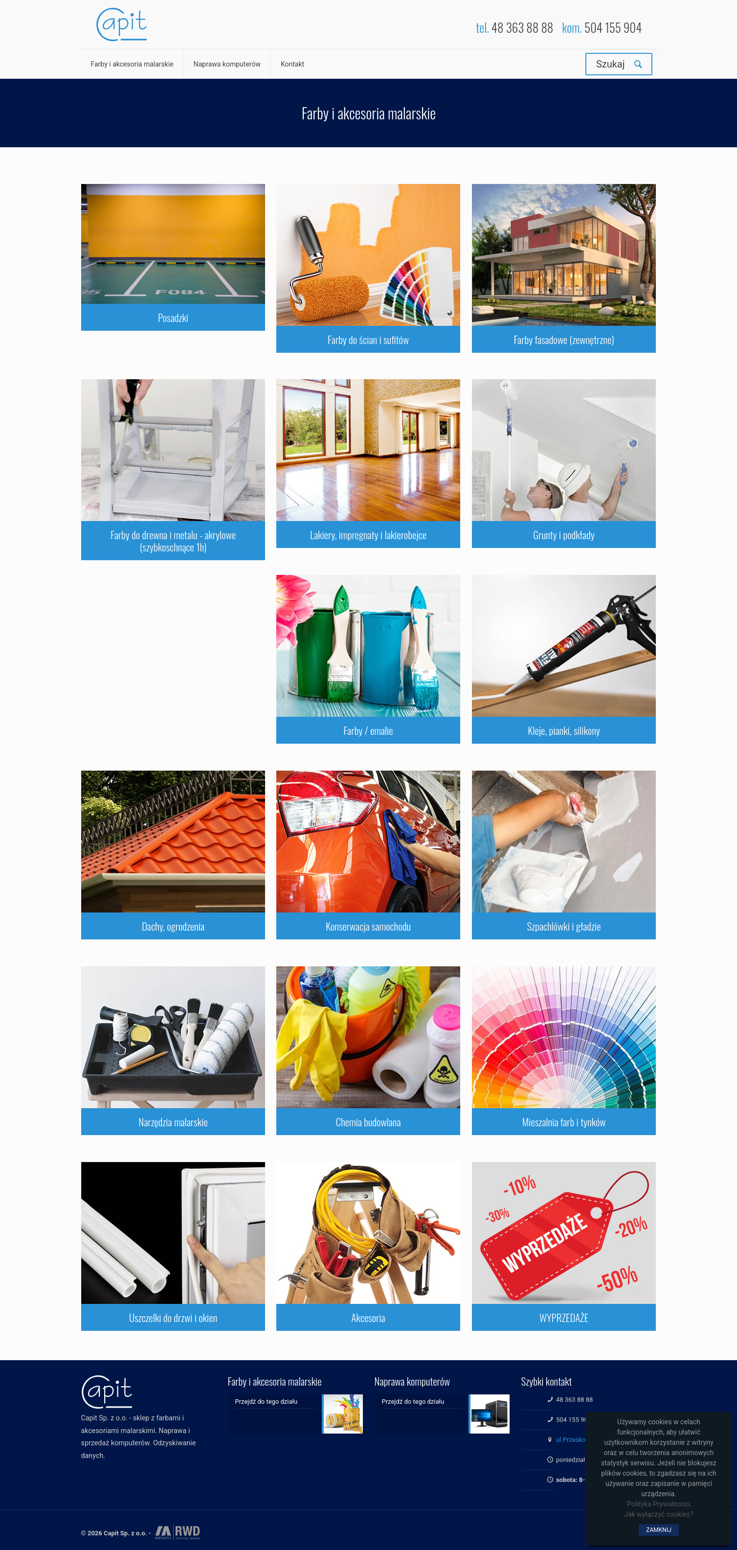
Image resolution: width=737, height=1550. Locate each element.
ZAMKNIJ (658, 1530)
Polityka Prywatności (659, 1504)
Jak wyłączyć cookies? (658, 1514)
